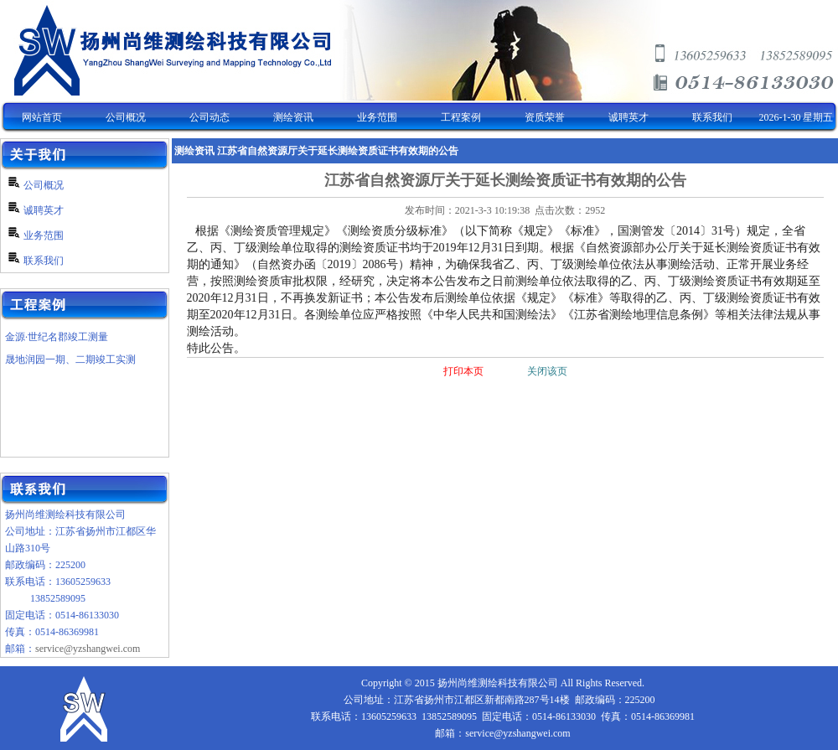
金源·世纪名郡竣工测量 (56, 337)
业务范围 (377, 117)
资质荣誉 (545, 117)
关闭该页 (547, 371)
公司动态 (209, 117)
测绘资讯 (293, 117)
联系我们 (712, 117)
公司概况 (126, 117)
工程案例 (461, 117)
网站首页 (42, 117)
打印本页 (463, 371)
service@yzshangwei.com (87, 648)
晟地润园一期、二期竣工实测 (70, 359)
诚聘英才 (628, 117)
